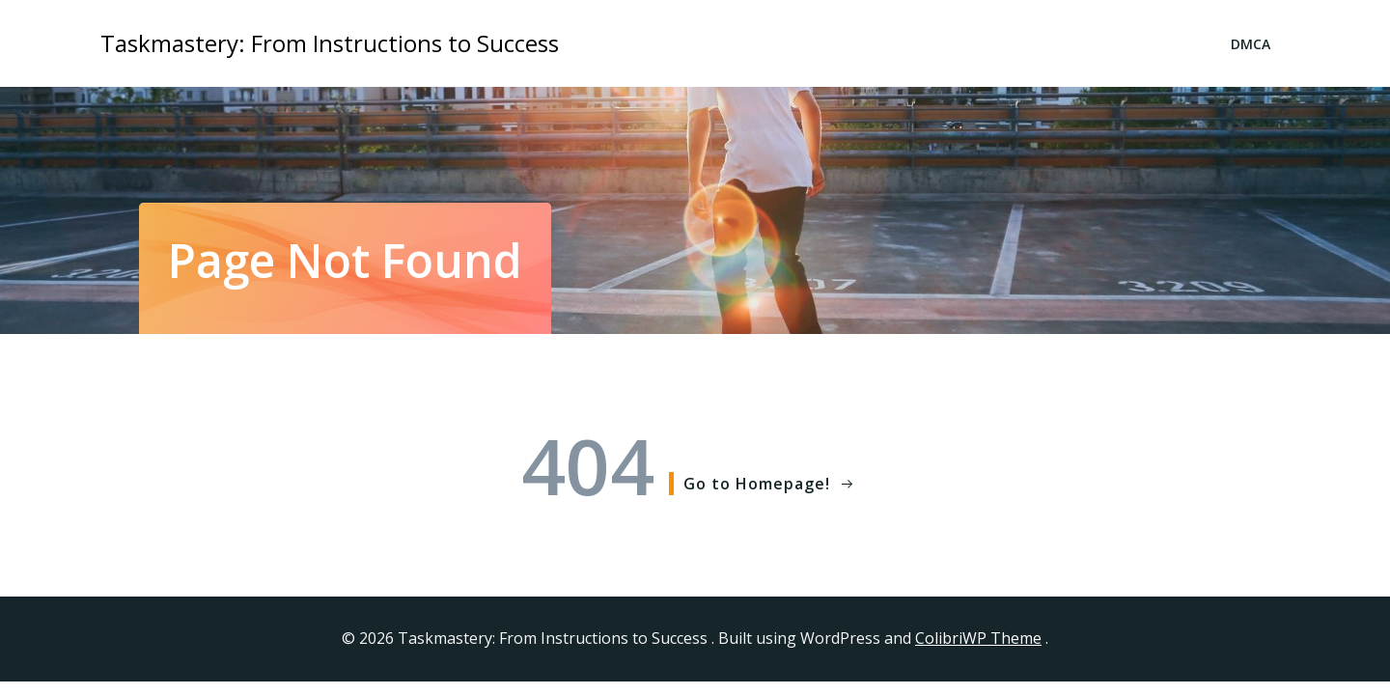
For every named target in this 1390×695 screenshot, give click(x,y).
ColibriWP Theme (978, 638)
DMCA (1250, 44)
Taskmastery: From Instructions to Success (329, 43)
